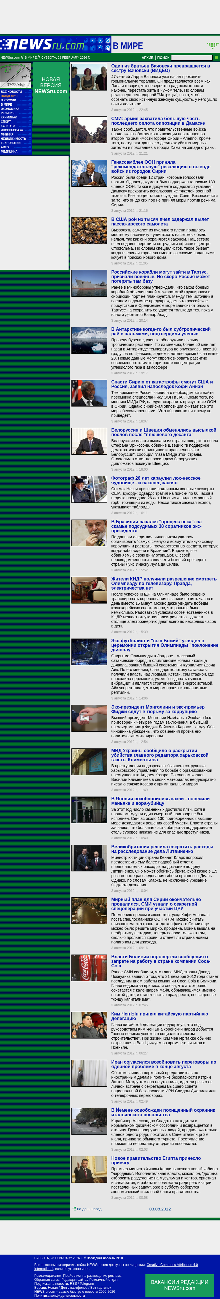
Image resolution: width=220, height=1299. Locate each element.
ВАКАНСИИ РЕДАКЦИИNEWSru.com (180, 1285)
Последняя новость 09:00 (105, 1258)
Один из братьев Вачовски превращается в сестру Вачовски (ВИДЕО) (160, 68)
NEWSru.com (10, 57)
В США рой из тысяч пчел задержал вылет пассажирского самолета (160, 221)
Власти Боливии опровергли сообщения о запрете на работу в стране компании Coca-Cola (160, 961)
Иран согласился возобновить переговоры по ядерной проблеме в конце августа (163, 1064)
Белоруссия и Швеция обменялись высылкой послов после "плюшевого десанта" (163, 432)
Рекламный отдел (103, 1280)
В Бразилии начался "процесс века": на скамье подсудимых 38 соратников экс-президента (156, 526)
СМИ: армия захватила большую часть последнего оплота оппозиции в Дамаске (158, 121)
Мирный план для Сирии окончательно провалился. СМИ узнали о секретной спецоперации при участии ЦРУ (156, 904)
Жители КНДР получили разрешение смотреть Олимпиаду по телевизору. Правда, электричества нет (164, 583)
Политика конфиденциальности (59, 1296)
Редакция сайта (74, 1280)
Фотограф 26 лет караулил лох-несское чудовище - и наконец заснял (155, 480)
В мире (128, 45)
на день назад (89, 1209)
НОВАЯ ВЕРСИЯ (51, 85)
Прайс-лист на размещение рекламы (92, 1276)
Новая (53, 1288)
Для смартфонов (74, 1288)
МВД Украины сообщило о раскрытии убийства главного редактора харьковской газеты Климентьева (159, 755)
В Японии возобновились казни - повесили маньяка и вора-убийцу (160, 801)
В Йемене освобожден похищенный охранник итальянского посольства (163, 1112)
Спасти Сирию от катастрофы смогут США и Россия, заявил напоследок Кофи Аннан (162, 384)
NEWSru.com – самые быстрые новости (66, 1292)
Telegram (87, 1284)
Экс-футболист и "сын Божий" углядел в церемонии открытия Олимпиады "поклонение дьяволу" (164, 645)
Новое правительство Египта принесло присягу (156, 1160)
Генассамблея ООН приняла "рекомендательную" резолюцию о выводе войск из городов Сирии (160, 167)
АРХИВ (148, 58)
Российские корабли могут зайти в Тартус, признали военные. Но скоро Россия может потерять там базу (160, 277)
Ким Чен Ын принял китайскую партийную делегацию (159, 1016)
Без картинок (100, 1288)
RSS (73, 1284)
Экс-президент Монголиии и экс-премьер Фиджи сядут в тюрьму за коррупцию (158, 709)
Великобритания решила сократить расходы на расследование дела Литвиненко (162, 849)
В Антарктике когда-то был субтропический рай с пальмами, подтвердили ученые (161, 331)
